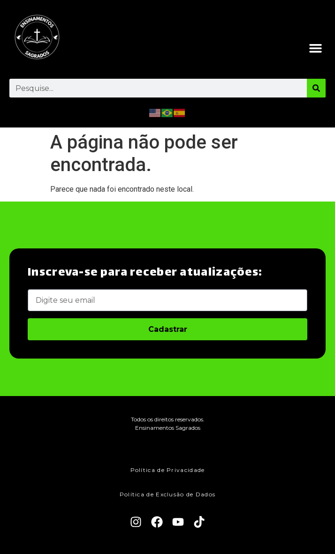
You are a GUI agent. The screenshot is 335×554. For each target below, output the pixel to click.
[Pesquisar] (316, 88)
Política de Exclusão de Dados (168, 494)
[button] (315, 48)
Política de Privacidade (167, 469)
